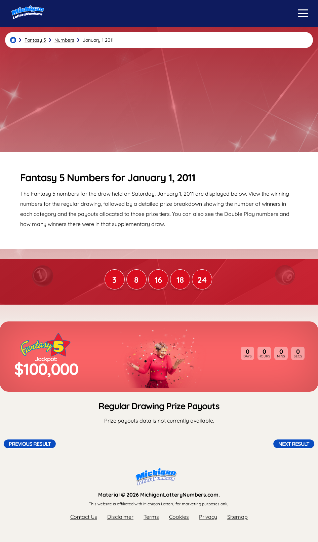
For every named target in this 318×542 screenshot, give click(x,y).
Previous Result (30, 443)
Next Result (293, 443)
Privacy (208, 516)
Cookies (179, 516)
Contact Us (83, 516)
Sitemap (237, 516)
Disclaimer (120, 516)
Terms (151, 516)
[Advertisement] (159, 100)
